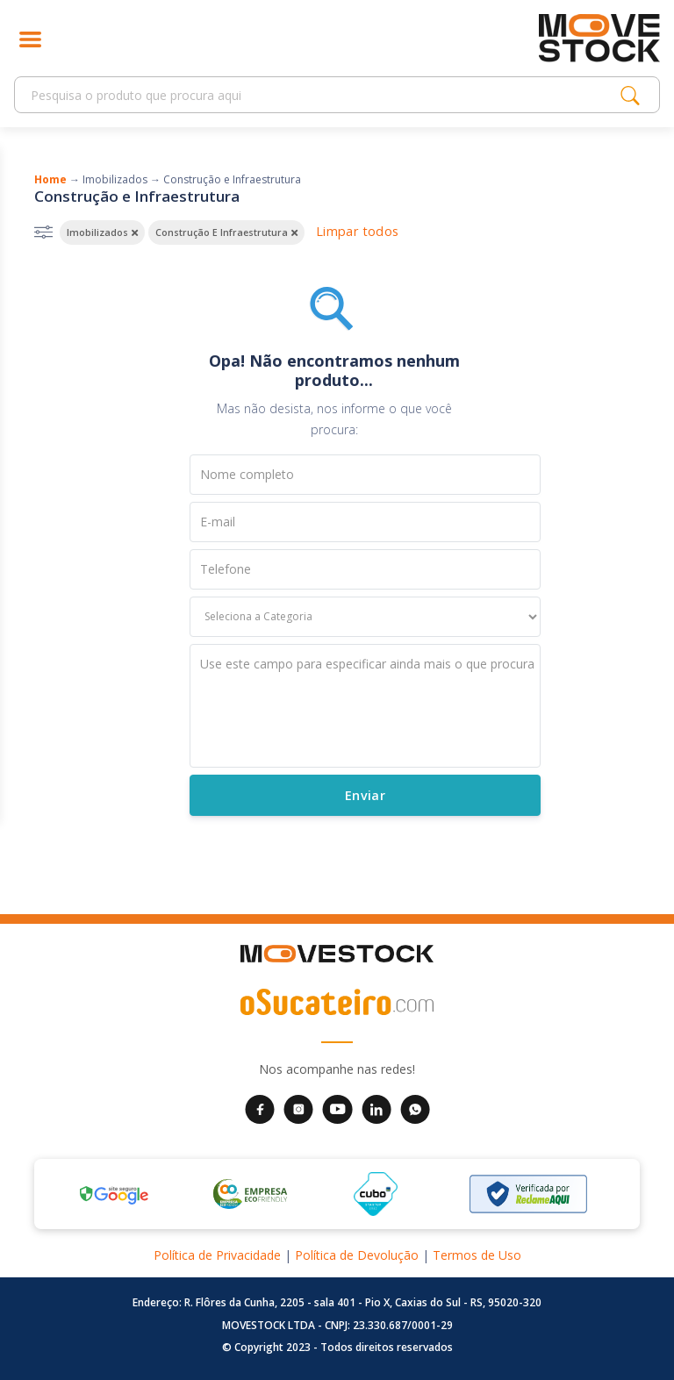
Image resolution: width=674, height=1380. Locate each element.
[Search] (322, 95)
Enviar (364, 795)
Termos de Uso (477, 1255)
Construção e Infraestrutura (232, 179)
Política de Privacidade (217, 1255)
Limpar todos (357, 231)
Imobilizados (114, 179)
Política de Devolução (357, 1255)
